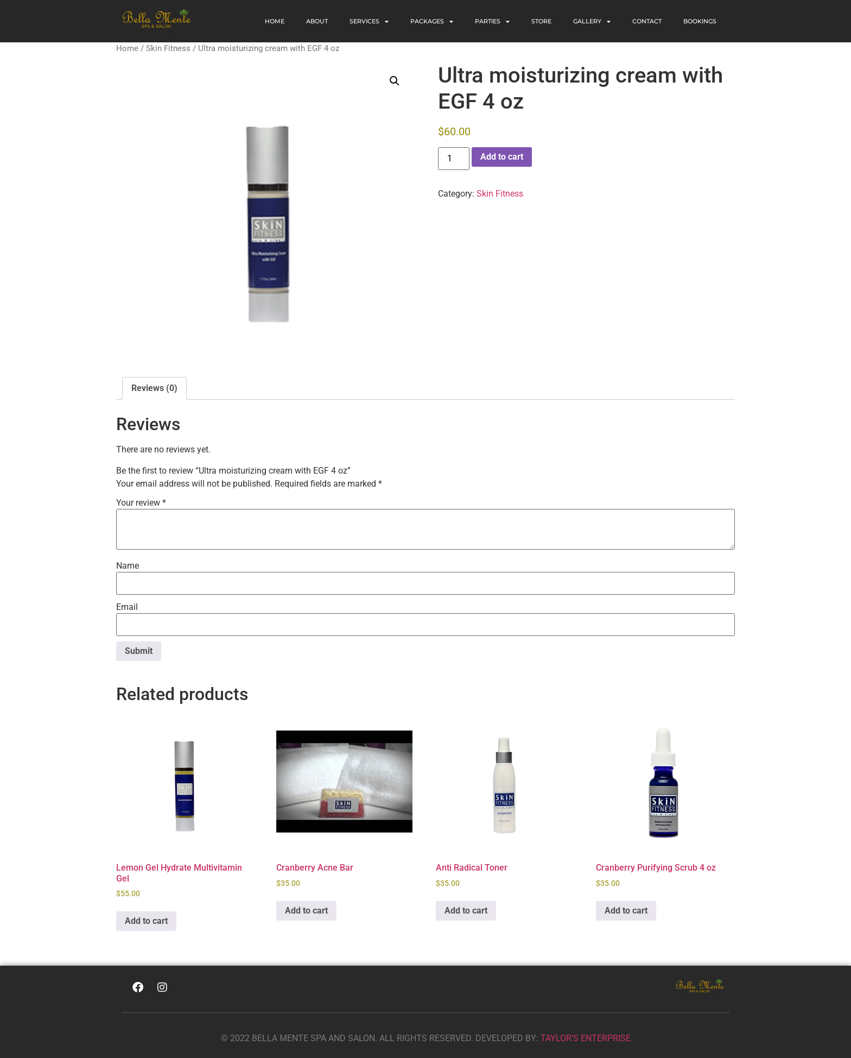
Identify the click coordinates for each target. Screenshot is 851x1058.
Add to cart (501, 157)
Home (274, 21)
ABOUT (317, 21)
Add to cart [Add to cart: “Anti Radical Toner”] (465, 910)
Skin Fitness (168, 48)
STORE (541, 21)
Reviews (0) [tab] (154, 388)
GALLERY (592, 21)
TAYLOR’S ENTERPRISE (586, 1038)
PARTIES (492, 21)
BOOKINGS (699, 21)
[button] (394, 81)
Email (127, 607)
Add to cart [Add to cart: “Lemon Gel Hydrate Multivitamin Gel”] (146, 921)
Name (127, 566)
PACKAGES (431, 21)
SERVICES (369, 21)
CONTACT (647, 21)
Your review (141, 503)
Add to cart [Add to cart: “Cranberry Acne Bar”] (306, 910)
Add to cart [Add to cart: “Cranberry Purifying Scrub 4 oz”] (626, 910)
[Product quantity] (453, 158)
